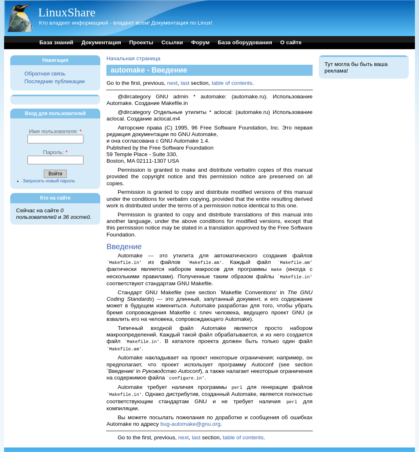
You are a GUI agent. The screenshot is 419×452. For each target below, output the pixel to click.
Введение (124, 246)
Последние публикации (55, 81)
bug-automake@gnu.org (190, 420)
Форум (200, 42)
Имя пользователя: (55, 131)
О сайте (291, 42)
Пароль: (55, 152)
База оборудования (245, 42)
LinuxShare (66, 12)
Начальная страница (133, 58)
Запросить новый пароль (49, 180)
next (172, 83)
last (185, 83)
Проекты (141, 42)
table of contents (232, 83)
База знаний (56, 42)
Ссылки (172, 42)
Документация (101, 42)
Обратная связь (45, 73)
